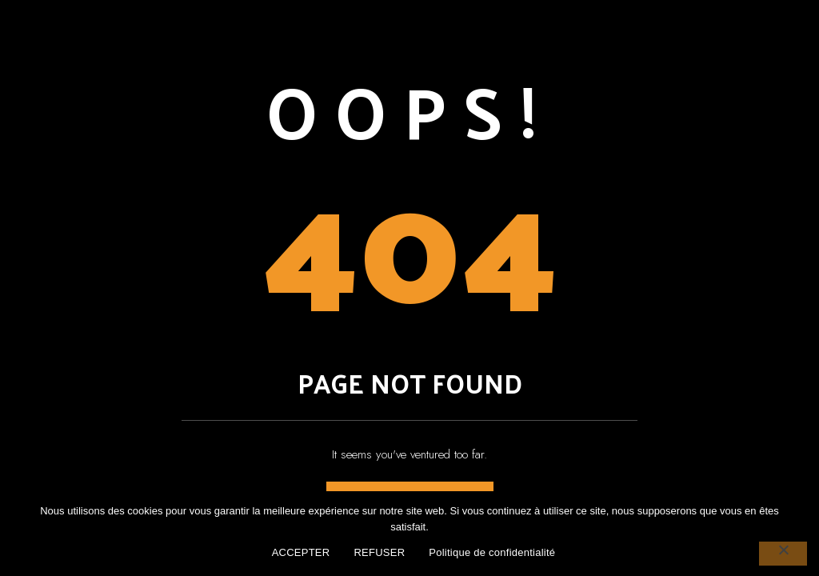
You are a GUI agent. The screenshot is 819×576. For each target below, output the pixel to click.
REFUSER (379, 552)
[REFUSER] (783, 554)
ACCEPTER (301, 552)
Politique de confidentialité (492, 552)
